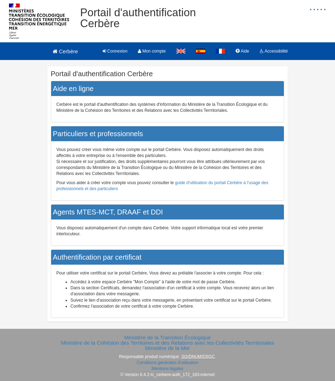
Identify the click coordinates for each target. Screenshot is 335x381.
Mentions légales (167, 368)
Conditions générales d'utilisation (167, 362)
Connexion (115, 51)
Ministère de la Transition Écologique (167, 337)
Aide (242, 51)
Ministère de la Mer (167, 348)
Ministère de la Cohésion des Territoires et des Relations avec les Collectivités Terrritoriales (167, 343)
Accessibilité (274, 51)
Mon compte (151, 51)
